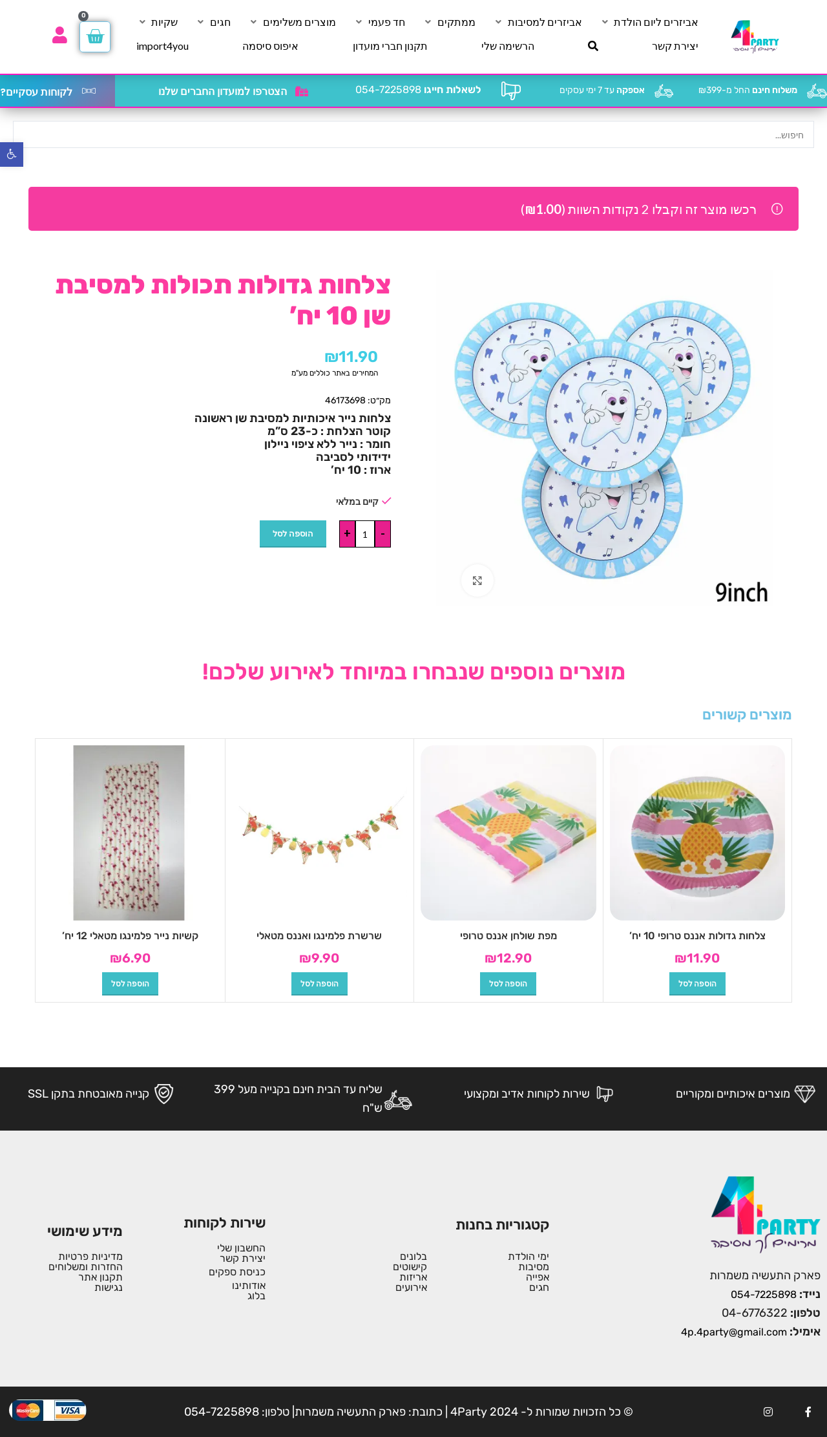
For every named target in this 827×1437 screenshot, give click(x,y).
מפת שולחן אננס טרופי (508, 936)
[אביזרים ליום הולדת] (648, 22)
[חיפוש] (593, 45)
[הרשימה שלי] (508, 45)
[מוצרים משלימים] (292, 22)
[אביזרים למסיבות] (538, 22)
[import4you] (162, 45)
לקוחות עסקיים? (36, 92)
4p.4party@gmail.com (734, 1332)
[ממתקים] (449, 22)
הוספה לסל (293, 533)
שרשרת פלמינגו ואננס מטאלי (319, 936)
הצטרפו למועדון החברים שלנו (222, 91)
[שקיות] (157, 22)
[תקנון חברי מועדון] (390, 45)
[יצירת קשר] (675, 45)
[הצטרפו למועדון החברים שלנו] (302, 91)
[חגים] (213, 22)
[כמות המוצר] (365, 534)
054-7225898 (418, 89)
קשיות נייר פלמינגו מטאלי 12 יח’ (130, 936)
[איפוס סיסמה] (270, 45)
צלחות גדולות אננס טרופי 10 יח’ (697, 936)
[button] (697, 983)
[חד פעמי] (379, 22)
